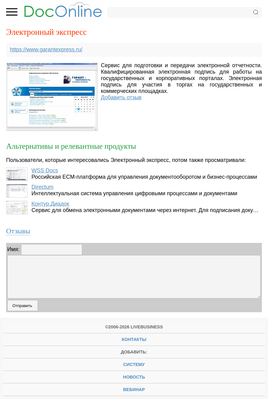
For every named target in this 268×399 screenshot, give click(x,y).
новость (134, 377)
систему (134, 364)
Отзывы (18, 231)
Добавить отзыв (121, 97)
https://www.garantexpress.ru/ (46, 49)
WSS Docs (44, 170)
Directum (42, 187)
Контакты (134, 339)
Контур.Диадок (50, 204)
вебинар (134, 389)
